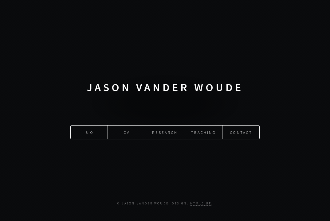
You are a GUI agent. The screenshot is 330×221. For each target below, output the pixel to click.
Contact (241, 132)
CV (127, 132)
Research (165, 132)
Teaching (203, 132)
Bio (89, 132)
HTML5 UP (200, 203)
